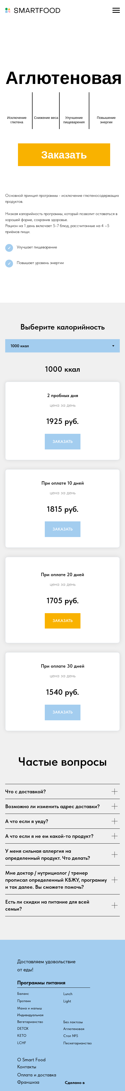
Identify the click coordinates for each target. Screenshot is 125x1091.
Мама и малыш (29, 1008)
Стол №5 (70, 1036)
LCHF (21, 1043)
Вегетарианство (30, 1022)
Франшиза (28, 1082)
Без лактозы (73, 1022)
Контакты (26, 1066)
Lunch (67, 994)
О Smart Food (31, 1059)
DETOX (22, 1028)
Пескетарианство (77, 1043)
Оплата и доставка (36, 1074)
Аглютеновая (73, 1029)
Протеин (24, 1001)
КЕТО (21, 1035)
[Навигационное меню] (116, 10)
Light (67, 1001)
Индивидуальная (30, 1015)
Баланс (23, 993)
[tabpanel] (62, 549)
